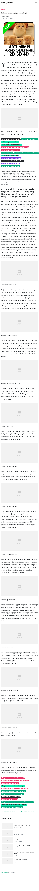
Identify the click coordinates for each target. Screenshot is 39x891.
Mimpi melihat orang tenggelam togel (13, 778)
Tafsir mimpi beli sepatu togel (11, 166)
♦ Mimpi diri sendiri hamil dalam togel (24, 846)
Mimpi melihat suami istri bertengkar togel (15, 780)
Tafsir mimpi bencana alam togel (12, 144)
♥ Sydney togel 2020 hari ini (21, 832)
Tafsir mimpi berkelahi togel (10, 163)
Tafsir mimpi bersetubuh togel (11, 139)
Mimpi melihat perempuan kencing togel (14, 804)
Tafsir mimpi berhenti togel (10, 155)
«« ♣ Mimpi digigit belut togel (7, 811)
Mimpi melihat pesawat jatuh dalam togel (14, 788)
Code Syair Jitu (4, 872)
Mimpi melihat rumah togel (10, 783)
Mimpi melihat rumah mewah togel (12, 807)
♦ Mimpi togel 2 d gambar (21, 839)
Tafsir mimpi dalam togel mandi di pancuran (15, 147)
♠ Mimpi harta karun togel (21, 859)
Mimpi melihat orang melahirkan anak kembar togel (18, 802)
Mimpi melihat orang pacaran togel (12, 794)
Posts (3, 9)
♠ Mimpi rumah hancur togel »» (28, 811)
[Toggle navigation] (36, 2)
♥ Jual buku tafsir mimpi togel (22, 825)
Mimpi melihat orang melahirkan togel (13, 791)
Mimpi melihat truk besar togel (11, 796)
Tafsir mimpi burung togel (29, 139)
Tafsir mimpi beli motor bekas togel (12, 161)
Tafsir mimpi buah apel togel (10, 142)
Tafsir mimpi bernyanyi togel (11, 150)
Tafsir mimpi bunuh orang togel (11, 158)
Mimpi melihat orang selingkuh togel (13, 786)
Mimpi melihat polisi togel (10, 799)
